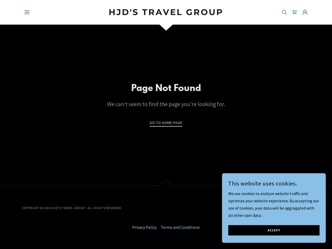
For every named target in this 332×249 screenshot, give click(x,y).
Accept (274, 241)
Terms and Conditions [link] (180, 227)
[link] (166, 13)
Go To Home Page (166, 122)
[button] (27, 12)
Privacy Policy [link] (144, 227)
